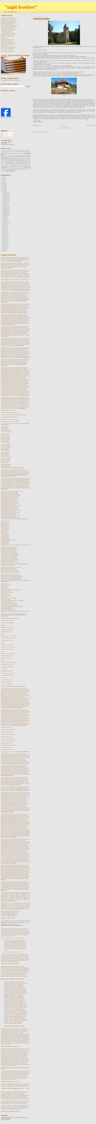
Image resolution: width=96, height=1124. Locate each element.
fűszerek (28, 155)
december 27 (6, 191)
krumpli (2, 162)
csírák (16, 151)
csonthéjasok (21, 151)
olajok (27, 163)
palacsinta (6, 164)
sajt (29, 164)
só (8, 166)
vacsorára (25, 169)
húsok (5, 158)
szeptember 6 (6, 210)
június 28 (5, 220)
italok (15, 158)
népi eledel (38, 121)
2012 (3, 186)
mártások (8, 163)
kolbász (27, 159)
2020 (3, 177)
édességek (9, 153)
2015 (3, 182)
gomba (7, 156)
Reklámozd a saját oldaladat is (7, 117)
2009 (3, 190)
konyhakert (11, 160)
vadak (29, 169)
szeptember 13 (6, 209)
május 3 (5, 230)
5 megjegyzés (35, 120)
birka (9, 151)
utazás (13, 169)
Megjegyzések (5, 135)
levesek (23, 162)
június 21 (5, 221)
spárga (20, 166)
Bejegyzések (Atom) (43, 132)
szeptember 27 (6, 207)
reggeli (17, 164)
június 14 (5, 223)
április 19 (5, 233)
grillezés (11, 156)
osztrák (2, 164)
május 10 (5, 229)
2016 (3, 181)
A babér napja (3, 150)
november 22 (6, 197)
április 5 (5, 235)
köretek (23, 160)
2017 (3, 179)
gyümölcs (17, 156)
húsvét (10, 158)
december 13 (6, 194)
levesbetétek (18, 162)
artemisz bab (17, 150)
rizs (20, 164)
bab (21, 150)
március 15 (6, 239)
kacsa (19, 158)
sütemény (25, 166)
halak (29, 156)
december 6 (6, 195)
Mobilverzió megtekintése (64, 127)
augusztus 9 (6, 215)
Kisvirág (35, 46)
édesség (3, 153)
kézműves (23, 159)
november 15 (6, 198)
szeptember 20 (6, 208)
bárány (25, 150)
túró (9, 169)
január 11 (5, 248)
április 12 (5, 234)
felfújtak (10, 155)
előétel (20, 153)
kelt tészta (10, 159)
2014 (3, 183)
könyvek (17, 160)
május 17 (5, 228)
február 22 (5, 242)
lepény (12, 162)
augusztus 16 (6, 214)
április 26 (5, 231)
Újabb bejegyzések (37, 125)
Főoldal (63, 125)
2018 (3, 178)
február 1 (5, 246)
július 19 (5, 217)
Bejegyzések (5, 133)
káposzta (23, 158)
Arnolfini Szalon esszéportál (6, 142)
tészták (26, 167)
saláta (5, 166)
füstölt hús (23, 155)
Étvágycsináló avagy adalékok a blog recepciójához (10, 80)
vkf (3, 170)
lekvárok (7, 162)
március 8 (5, 240)
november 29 (6, 196)
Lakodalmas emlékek (41, 19)
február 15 (5, 243)
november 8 (6, 200)
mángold (2, 163)
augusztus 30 (6, 211)
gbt (3, 156)
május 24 (5, 227)
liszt (28, 162)
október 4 (5, 206)
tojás (2, 169)
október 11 (6, 204)
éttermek (5, 155)
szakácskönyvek (11, 167)
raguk (13, 164)
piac (10, 164)
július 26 (5, 216)
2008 (3, 251)
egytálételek (15, 153)
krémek (27, 160)
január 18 (5, 247)
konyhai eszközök (4, 160)
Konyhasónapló (4, 143)
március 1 (5, 241)
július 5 (5, 219)
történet (6, 169)
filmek (14, 155)
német (14, 163)
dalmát (28, 151)
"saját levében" (21, 7)
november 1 (6, 201)
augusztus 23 (6, 213)
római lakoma (25, 164)
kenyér (16, 159)
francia (18, 155)
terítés (21, 167)
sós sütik (12, 166)
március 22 (6, 237)
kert (19, 159)
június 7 (5, 224)
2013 (3, 185)
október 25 (6, 202)
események (26, 153)
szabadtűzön (3, 167)
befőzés (28, 150)
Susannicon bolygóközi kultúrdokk (7, 144)
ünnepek (41, 121)
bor (12, 151)
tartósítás (17, 167)
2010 (3, 189)
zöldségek (8, 171)
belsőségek (4, 151)
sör (16, 166)
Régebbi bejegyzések (90, 125)
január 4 (5, 249)
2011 (3, 187)
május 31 (5, 226)
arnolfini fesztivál (10, 150)
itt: (87, 118)
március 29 (6, 236)
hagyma (24, 156)
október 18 (6, 203)
